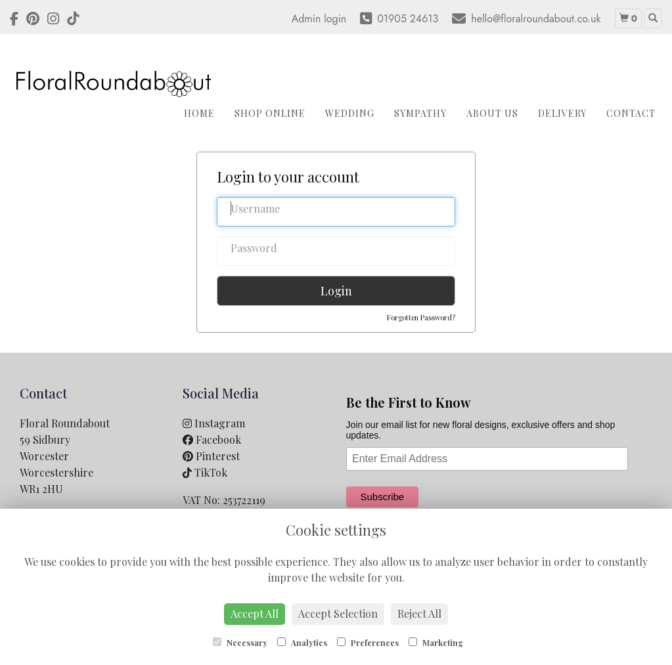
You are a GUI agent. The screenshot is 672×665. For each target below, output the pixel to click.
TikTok (205, 472)
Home (199, 113)
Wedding (349, 113)
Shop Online (270, 113)
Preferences (368, 642)
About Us (492, 113)
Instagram (214, 423)
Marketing (436, 642)
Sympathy (420, 113)
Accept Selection (338, 613)
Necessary (240, 642)
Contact (631, 113)
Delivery (562, 113)
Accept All (255, 613)
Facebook (212, 439)
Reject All (419, 613)
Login (336, 291)
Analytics (302, 642)
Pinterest (211, 456)
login (335, 18)
